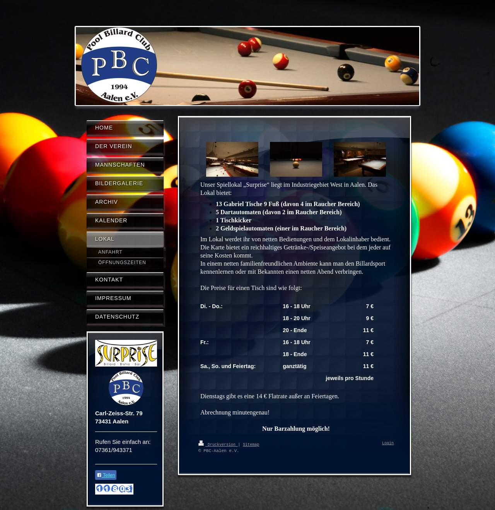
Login (388, 443)
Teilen (106, 475)
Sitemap (251, 444)
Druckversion (218, 444)
